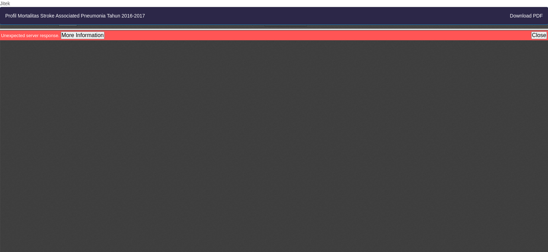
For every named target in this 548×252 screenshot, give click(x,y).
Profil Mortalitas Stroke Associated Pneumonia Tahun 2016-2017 (75, 16)
